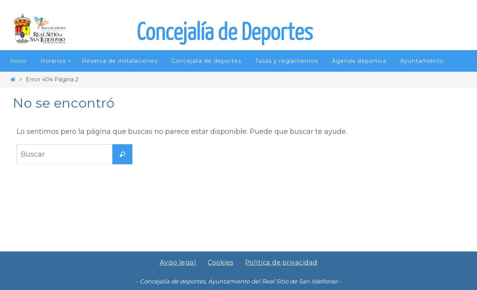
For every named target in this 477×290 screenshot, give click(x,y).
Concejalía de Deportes (225, 33)
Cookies (221, 262)
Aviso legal (177, 262)
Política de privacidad (281, 262)
